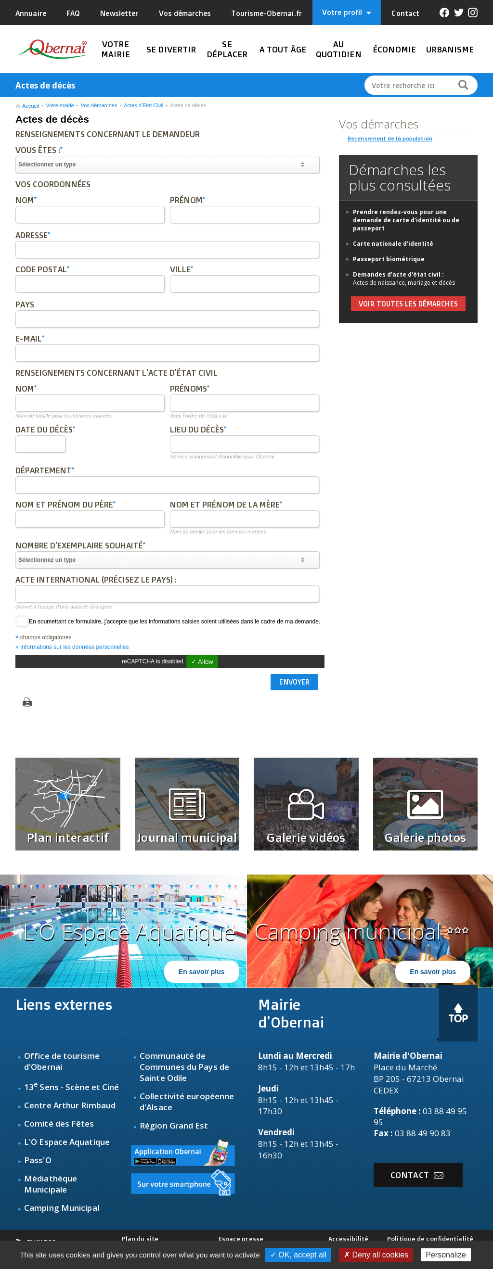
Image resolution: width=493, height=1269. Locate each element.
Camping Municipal (61, 1207)
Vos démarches (185, 13)
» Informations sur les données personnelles (72, 647)
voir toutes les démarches (408, 304)
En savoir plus (202, 972)
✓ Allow (202, 661)
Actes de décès (188, 105)
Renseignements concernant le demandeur (107, 134)
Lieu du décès (198, 429)
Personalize (446, 1255)
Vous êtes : (39, 150)
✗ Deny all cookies (376, 1255)
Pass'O (38, 1160)
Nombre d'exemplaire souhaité (80, 545)
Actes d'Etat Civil (143, 105)
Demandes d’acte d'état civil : (398, 274)
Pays (24, 304)
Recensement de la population (390, 138)
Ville (181, 269)
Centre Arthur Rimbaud (70, 1105)
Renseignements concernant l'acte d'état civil (116, 373)
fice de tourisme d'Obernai (62, 1061)
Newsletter (119, 13)
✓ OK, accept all (298, 1255)
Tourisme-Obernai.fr (266, 13)
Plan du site (140, 1239)
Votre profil (346, 12)
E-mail (29, 338)
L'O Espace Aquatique (67, 1141)
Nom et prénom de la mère (226, 504)
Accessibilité (348, 1239)
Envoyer (294, 682)
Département (44, 470)
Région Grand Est (174, 1125)
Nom (26, 200)
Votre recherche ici (403, 85)
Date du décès (45, 429)
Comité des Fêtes (59, 1123)
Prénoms (189, 388)
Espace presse (241, 1239)
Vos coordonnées (53, 184)
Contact (405, 13)
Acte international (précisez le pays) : (96, 579)
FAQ (73, 13)
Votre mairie (60, 105)
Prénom (187, 200)
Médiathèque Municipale (50, 1184)
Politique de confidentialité (430, 1239)
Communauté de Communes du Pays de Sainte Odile (184, 1066)
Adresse (32, 235)
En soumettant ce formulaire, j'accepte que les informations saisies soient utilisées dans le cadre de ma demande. (167, 621)
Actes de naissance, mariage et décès (404, 283)
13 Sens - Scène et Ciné (71, 1086)
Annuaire (30, 13)
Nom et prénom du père (65, 504)
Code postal (42, 269)
